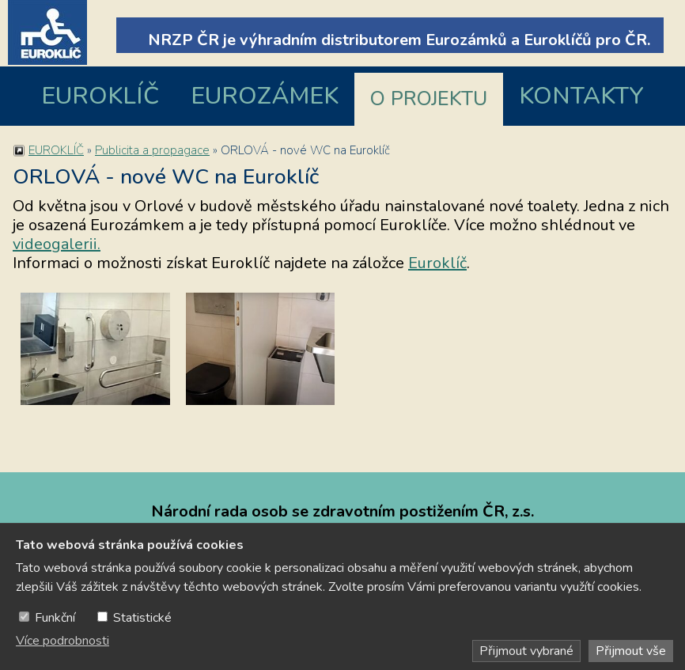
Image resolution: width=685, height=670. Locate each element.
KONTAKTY (581, 96)
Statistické (142, 617)
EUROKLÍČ (100, 96)
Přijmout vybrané (526, 651)
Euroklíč (437, 263)
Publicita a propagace (152, 150)
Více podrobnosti (62, 640)
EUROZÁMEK (265, 96)
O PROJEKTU (428, 98)
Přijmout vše (631, 651)
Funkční (55, 617)
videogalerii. (56, 244)
